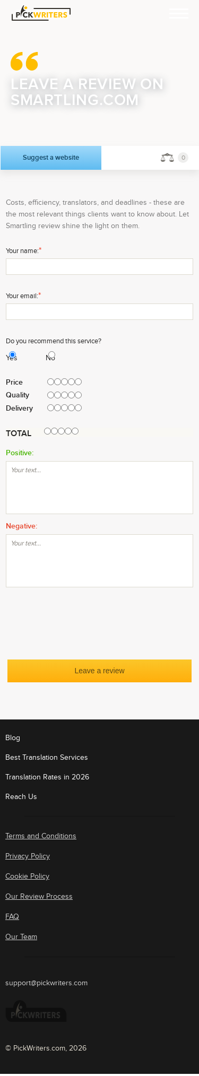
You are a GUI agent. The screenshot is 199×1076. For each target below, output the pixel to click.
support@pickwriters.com (46, 983)
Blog (12, 737)
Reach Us (21, 796)
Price (14, 382)
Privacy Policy (27, 856)
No (47, 357)
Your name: (23, 250)
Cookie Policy (27, 876)
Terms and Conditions (40, 835)
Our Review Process (39, 896)
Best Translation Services (46, 757)
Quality (17, 395)
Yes (7, 357)
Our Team (21, 936)
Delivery (19, 408)
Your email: (23, 295)
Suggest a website (51, 157)
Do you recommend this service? (53, 341)
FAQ (12, 916)
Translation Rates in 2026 (47, 777)
